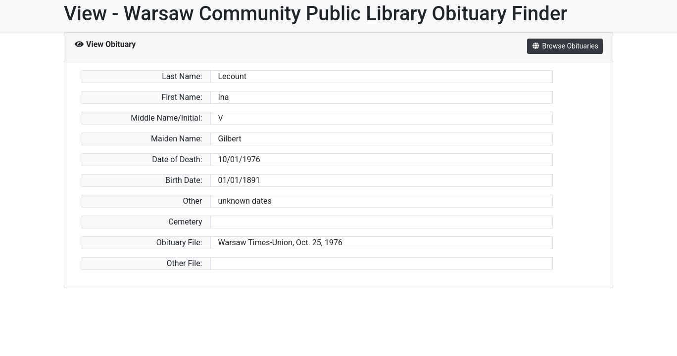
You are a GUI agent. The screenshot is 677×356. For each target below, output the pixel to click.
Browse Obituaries (565, 46)
